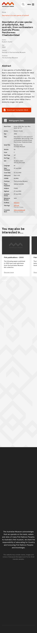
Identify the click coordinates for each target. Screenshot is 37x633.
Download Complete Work (15, 110)
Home (4, 12)
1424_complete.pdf (19, 210)
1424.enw (16, 203)
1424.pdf (16, 205)
